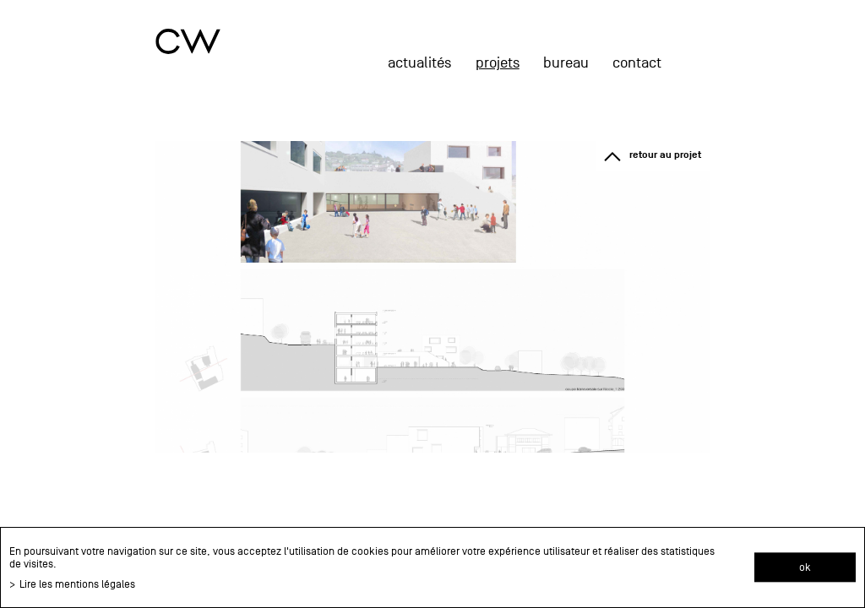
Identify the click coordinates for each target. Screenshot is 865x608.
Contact (636, 63)
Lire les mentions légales (77, 584)
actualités (419, 63)
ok (805, 567)
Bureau (566, 63)
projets (498, 63)
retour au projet (665, 155)
